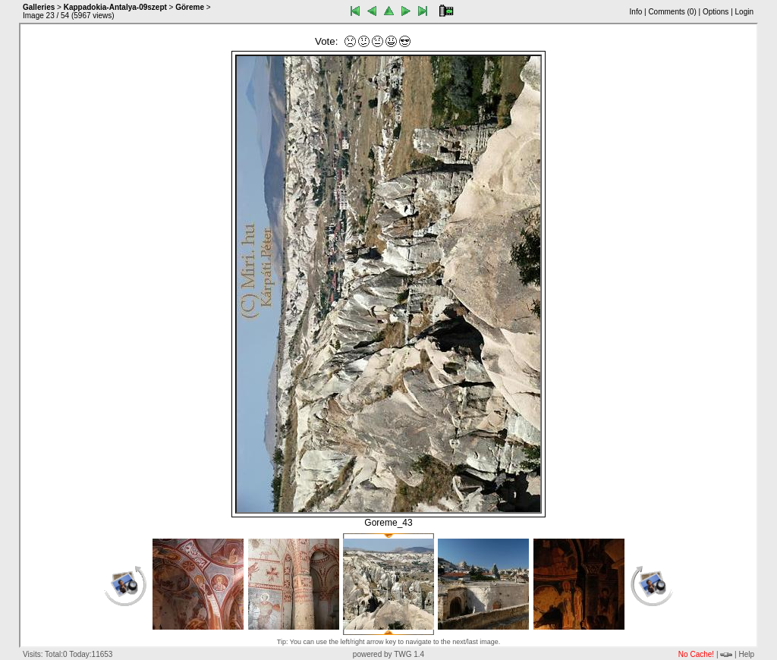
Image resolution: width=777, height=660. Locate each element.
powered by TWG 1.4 (388, 654)
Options (715, 12)
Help (746, 654)
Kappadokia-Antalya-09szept (115, 7)
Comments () (672, 12)
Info (636, 12)
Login (744, 12)
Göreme (189, 7)
